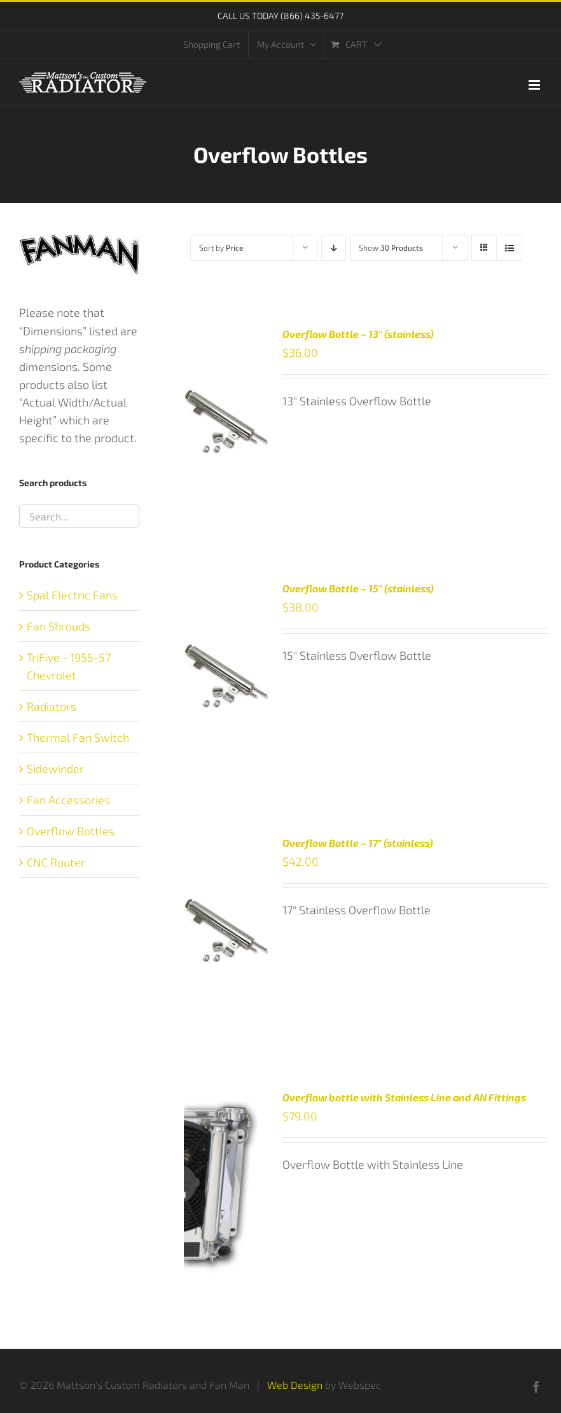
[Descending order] (333, 248)
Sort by (221, 247)
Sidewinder (55, 769)
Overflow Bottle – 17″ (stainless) (357, 843)
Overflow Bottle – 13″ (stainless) (358, 334)
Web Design (294, 1385)
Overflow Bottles (70, 831)
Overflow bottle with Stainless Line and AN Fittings (404, 1097)
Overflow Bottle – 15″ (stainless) (358, 588)
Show (391, 247)
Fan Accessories (68, 800)
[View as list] (509, 247)
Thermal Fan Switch (78, 737)
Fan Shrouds (58, 626)
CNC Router (56, 862)
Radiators (51, 706)
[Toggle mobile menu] (535, 85)
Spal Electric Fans (72, 595)
